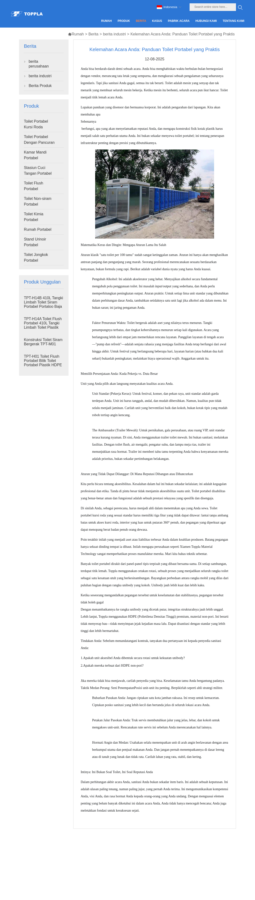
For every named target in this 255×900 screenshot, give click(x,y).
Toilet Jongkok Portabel (36, 257)
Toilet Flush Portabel (33, 186)
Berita (93, 34)
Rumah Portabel (37, 229)
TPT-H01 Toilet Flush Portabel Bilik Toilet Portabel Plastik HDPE (43, 360)
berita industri (114, 34)
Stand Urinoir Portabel (35, 242)
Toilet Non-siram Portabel (37, 201)
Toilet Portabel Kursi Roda (36, 124)
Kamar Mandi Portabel (35, 155)
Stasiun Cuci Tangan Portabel (38, 170)
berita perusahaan (39, 63)
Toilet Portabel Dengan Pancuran (39, 139)
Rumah (76, 34)
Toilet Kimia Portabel (33, 217)
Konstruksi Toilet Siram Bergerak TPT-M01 (43, 342)
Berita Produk (40, 86)
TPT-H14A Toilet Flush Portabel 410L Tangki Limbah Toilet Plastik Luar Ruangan (43, 325)
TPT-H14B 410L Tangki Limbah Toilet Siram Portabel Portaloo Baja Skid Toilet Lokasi (43, 304)
